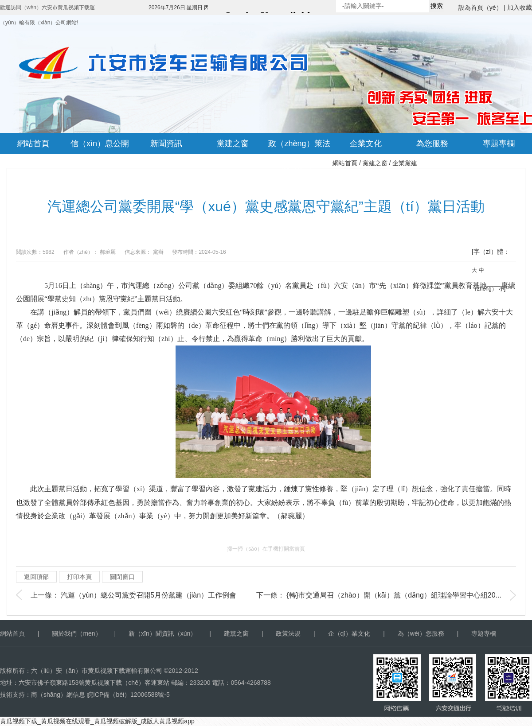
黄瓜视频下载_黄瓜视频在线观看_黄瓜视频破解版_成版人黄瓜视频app (97, 721)
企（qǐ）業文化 (349, 633)
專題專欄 (483, 633)
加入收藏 (519, 7)
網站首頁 (344, 163)
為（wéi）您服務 (421, 633)
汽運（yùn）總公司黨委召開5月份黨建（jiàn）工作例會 (148, 595)
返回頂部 (36, 576)
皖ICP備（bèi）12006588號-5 (128, 694)
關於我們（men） (76, 633)
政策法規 (288, 633)
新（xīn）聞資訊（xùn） (162, 633)
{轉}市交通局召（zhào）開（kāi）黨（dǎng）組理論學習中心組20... (393, 595)
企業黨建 (404, 163)
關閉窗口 (122, 576)
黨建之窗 (375, 163)
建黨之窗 (236, 633)
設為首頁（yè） (480, 7)
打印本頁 (79, 576)
